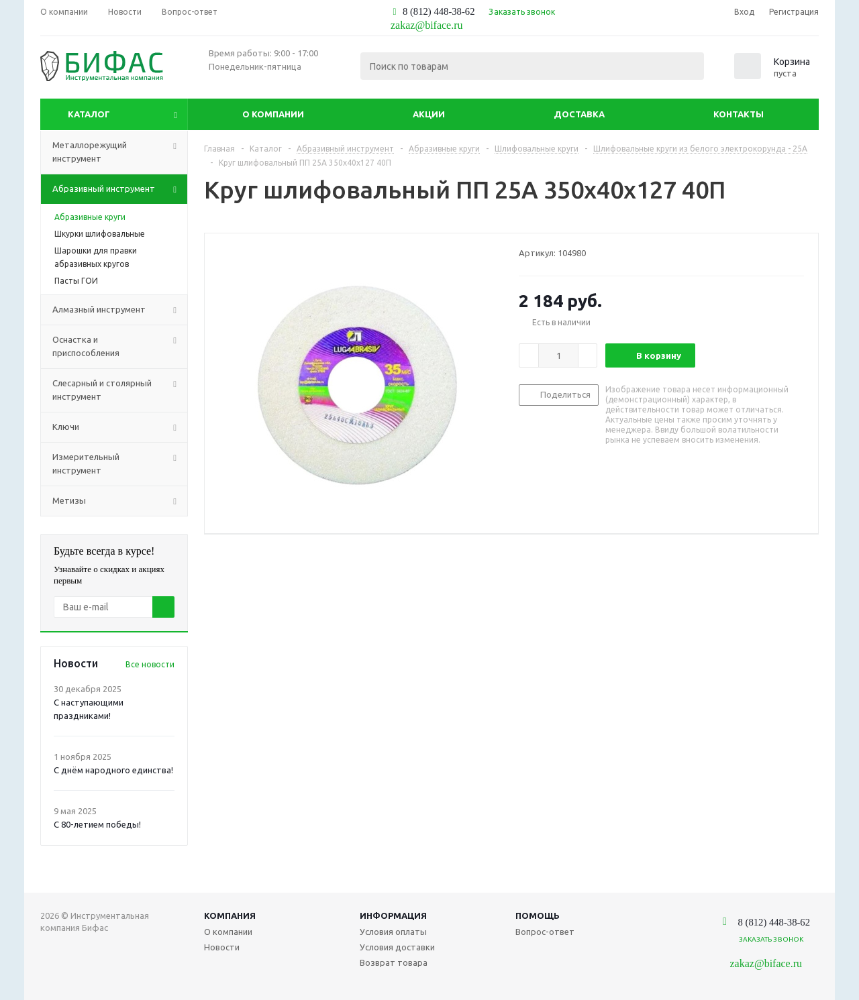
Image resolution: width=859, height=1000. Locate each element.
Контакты (738, 114)
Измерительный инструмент (119, 464)
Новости (222, 947)
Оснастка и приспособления (119, 346)
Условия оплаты (393, 931)
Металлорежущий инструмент (119, 152)
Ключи (119, 427)
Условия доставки (397, 947)
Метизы (119, 501)
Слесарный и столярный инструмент (119, 390)
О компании (273, 114)
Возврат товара (393, 962)
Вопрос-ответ (544, 931)
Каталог (89, 114)
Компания (230, 915)
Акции (429, 114)
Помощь (537, 915)
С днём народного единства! (113, 770)
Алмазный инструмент (119, 310)
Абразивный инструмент (119, 189)
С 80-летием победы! (97, 824)
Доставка (579, 114)
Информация (393, 915)
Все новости (149, 664)
